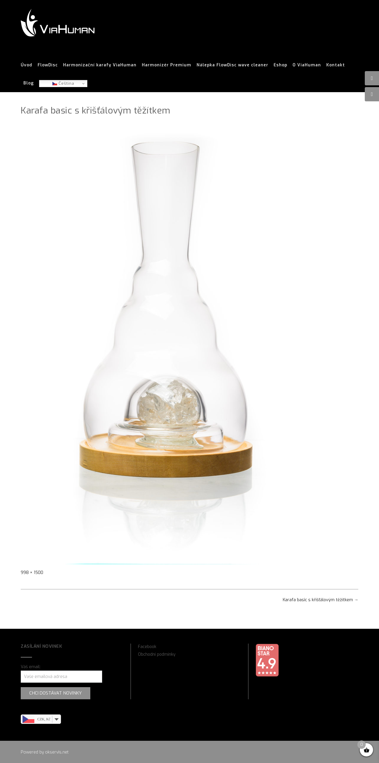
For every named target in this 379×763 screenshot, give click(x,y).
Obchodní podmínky (157, 654)
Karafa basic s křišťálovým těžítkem (320, 600)
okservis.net (57, 752)
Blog (28, 83)
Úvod (26, 65)
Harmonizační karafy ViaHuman (99, 65)
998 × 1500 (32, 572)
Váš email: (31, 667)
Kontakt (335, 65)
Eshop (280, 65)
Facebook (147, 647)
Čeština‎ (63, 83)
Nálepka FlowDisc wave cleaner (232, 65)
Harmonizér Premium (166, 65)
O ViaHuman (307, 65)
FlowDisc (48, 65)
